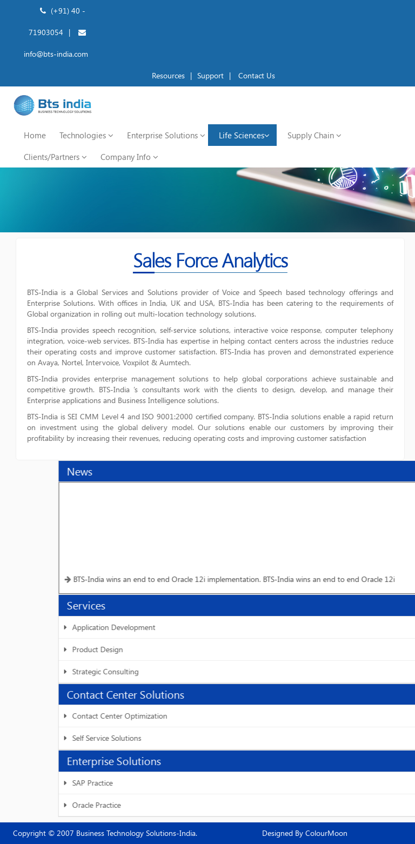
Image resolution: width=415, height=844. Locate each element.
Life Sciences (244, 135)
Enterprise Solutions (166, 135)
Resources (168, 75)
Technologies (86, 135)
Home (35, 135)
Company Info (129, 156)
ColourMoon (325, 833)
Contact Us (255, 75)
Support (210, 75)
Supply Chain (314, 135)
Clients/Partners (55, 156)
